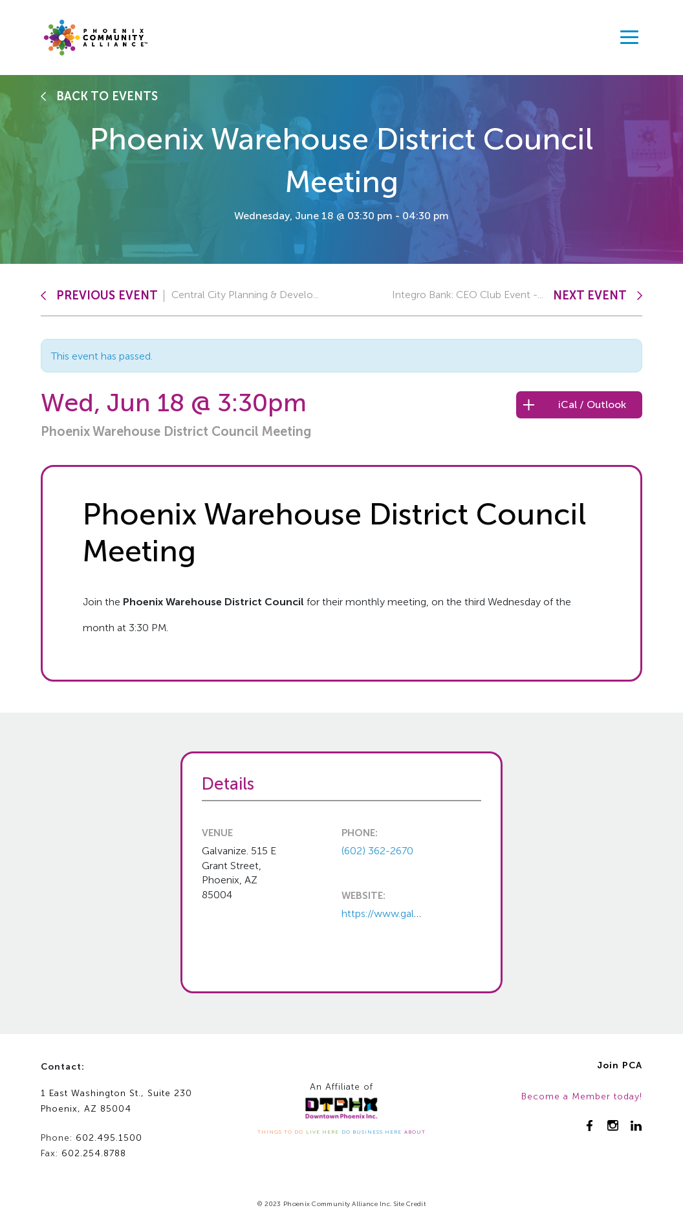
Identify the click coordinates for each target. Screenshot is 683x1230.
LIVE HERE (322, 1131)
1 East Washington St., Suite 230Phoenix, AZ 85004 (116, 1101)
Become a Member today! (581, 1096)
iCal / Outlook (592, 404)
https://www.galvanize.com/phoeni (422, 913)
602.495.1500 (109, 1137)
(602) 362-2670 (377, 851)
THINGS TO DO (280, 1131)
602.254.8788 (93, 1153)
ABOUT (415, 1131)
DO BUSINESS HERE (372, 1131)
